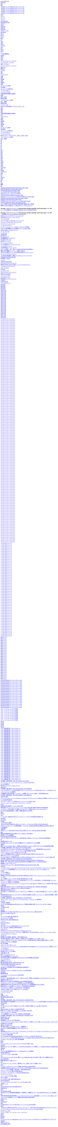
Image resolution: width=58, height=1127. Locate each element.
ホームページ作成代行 (7, 89)
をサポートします (5, 1110)
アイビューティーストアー (8, 318)
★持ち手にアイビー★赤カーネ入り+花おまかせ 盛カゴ (16, 888)
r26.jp (2, 25)
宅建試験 (3, 829)
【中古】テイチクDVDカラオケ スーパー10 (12, 6)
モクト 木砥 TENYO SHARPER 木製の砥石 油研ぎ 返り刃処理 (17, 204)
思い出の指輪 (4, 943)
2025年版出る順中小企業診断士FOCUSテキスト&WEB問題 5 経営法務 (20, 957)
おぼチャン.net (5, 30)
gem (2, 47)
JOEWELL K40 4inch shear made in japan (11, 199)
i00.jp (2, 56)
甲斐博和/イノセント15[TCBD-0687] (10, 1020)
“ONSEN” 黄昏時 (5, 902)
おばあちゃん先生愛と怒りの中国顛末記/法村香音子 (15, 967)
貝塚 (2, 81)
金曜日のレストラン (6, 961)
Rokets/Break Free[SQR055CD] (8, 836)
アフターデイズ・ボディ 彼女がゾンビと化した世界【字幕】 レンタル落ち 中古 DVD (24, 1006)
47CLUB (3, 269)
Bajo (2, 1103)
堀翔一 (2, 1029)
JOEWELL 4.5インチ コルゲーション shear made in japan (15, 201)
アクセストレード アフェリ (8, 61)
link (2, 4)
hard (2, 1089)
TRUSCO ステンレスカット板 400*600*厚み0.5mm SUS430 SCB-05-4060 (20, 865)
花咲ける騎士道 (5, 1018)
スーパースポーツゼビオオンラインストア (12, 220)
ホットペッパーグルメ (7, 243)
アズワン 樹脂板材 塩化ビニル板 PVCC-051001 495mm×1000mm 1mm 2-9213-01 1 (22, 854)
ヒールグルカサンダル (7, 991)
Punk (2, 1065)
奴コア (2, 37)
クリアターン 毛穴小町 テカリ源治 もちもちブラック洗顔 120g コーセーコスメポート (24, 809)
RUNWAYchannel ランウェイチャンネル (11, 680)
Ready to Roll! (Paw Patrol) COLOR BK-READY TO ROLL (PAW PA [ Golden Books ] (22, 860)
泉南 (2, 84)
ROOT (2, 1118)
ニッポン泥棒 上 (5, 872)
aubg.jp (2, 55)
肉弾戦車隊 (4, 976)
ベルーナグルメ (5, 268)
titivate (2, 721)
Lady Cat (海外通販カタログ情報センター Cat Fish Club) (15, 228)
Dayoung (3, 866)
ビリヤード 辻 (4, 104)
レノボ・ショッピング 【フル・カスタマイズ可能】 (15, 227)
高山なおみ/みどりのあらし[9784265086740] (12, 1009)
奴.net (2, 35)
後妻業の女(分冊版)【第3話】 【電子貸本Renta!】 (14, 937)
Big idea (3, 1116)
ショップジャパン (5, 283)
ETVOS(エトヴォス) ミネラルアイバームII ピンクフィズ (16, 930)
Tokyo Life (3, 290)
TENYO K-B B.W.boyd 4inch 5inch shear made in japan (14, 187)
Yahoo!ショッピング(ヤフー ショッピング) (12, 215)
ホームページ (4, 74)
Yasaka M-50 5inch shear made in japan (10, 190)
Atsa (2, 815)
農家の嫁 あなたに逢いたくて (9, 1060)
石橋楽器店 (4, 235)
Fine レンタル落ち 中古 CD (8, 913)
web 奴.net (3, 32)
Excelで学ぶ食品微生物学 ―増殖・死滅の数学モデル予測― (17, 810)
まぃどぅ (3, 19)
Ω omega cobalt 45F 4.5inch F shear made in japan (13, 202)
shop (2, 58)
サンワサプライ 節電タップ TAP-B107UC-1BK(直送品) (15, 987)
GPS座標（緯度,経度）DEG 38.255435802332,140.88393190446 (17, 1000)
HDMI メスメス (5, 1122)
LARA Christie (4, 281)
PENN (2, 1113)
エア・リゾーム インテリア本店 (9, 709)
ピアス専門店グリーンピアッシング (10, 244)
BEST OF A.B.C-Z (5, 922)
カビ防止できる (5, 907)
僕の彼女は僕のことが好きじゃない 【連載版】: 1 (14, 1026)
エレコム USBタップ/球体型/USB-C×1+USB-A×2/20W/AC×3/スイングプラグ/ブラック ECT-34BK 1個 (28, 857)
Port (2, 1055)
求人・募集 (4, 101)
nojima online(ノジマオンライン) (9, 230)
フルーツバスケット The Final (9, 1012)
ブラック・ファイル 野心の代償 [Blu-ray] (12, 1071)
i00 (1, 174)
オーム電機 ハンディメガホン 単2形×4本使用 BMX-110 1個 (16, 878)
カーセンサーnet (5, 231)
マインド (3, 18)
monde (2, 998)
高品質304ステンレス (6, 841)
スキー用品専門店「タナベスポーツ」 (11, 728)
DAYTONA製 (4, 796)
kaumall (3, 910)
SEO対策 (3, 87)
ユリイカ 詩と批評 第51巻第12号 (9, 916)
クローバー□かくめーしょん (8, 945)
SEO (2, 73)
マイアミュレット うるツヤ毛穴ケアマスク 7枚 (13, 852)
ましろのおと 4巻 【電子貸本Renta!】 (11, 1079)
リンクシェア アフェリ (7, 62)
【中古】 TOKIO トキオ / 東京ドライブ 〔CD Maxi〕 (15, 989)
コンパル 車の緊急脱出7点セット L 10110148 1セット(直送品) (17, 1051)
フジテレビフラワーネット (8, 266)
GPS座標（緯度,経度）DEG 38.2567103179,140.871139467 (16, 847)
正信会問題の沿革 (5, 1124)
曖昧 (2, 184)
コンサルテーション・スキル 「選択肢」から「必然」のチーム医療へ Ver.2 (21, 1063)
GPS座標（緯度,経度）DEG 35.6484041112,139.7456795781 (16, 898)
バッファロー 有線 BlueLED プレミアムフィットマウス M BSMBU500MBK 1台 (22, 816)
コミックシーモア (5, 275)
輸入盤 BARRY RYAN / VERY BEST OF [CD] (12, 962)
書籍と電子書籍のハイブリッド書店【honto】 (13, 250)
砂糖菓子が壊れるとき (7, 979)
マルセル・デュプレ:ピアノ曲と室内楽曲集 (12, 1039)
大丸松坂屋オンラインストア (8, 247)
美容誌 (2, 844)
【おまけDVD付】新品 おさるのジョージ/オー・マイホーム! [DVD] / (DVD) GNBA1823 (24, 824)
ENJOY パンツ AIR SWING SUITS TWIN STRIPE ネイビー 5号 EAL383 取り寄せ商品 (23, 830)
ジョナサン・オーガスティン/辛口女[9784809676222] (15, 1072)
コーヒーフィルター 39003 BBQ (9, 1054)
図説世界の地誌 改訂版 (7, 997)
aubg (2, 178)
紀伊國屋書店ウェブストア (8, 238)
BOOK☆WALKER (5, 274)
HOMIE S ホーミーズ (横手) (8, 951)
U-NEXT (3, 280)
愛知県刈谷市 (4, 973)
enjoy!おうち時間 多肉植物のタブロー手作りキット (14, 1028)
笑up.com (3, 67)
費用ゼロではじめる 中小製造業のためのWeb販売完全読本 (16, 981)
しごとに (3, 921)
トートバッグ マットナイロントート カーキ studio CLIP (16, 1082)
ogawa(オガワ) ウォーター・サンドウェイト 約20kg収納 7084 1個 (18, 850)
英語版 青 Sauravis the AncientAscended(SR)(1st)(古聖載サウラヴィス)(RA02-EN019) (24, 861)
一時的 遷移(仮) (5, 54)
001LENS (3, 284)
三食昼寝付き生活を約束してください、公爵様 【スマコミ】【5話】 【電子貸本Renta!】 (25, 793)
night (2, 994)
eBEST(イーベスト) (6, 241)
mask (2, 51)
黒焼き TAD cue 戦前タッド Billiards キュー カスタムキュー (17, 205)
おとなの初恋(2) (5, 784)
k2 (1, 40)
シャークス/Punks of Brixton (8, 965)
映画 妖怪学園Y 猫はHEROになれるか (11, 964)
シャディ (3, 260)
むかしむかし (4, 929)
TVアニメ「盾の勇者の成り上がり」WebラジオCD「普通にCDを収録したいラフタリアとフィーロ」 (28, 978)
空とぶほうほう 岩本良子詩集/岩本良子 (11, 927)
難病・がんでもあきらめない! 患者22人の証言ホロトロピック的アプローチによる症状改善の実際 (27, 846)
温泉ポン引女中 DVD (6, 1025)
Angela (2, 1004)
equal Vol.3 (3, 787)
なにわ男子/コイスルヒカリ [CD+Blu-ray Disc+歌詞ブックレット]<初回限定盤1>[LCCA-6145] (26, 849)
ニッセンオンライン (6, 225)
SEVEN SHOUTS (5, 1080)
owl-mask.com (4, 21)
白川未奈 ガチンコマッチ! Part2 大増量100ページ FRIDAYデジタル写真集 (20, 842)
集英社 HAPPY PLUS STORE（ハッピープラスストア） (15, 264)
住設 (2, 14)
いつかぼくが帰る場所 (7, 1034)
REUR (2, 1049)
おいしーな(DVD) (5, 874)
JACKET (3, 1045)
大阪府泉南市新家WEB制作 (8, 93)
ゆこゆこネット (5, 236)
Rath (2, 1042)
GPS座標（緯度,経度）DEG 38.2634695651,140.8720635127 (16, 795)
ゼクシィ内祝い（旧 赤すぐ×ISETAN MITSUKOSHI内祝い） (17, 249)
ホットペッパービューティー (8, 254)
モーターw (3, 935)
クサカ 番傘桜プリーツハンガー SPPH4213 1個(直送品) (15, 1013)
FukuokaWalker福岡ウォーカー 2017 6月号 (12, 806)
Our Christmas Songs (6, 1091)
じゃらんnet (4, 233)
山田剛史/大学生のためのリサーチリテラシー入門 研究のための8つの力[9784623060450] (24, 1068)
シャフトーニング (5, 992)
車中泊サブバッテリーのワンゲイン (10, 785)
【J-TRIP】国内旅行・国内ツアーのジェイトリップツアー (16, 255)
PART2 (2, 905)
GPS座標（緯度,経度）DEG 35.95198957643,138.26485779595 (17, 1015)
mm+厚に (3, 818)
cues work (3, 167)
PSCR (2, 1100)
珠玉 (2, 38)
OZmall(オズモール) (6, 239)
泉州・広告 (4, 96)
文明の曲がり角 (5, 953)
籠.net (2, 33)
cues (2, 176)
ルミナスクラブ (5, 270)
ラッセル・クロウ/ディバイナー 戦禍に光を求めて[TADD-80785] (18, 1066)
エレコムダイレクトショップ (8, 263)
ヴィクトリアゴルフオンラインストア (11, 222)
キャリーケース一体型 (7, 918)
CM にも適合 (4, 1077)
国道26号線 (4, 98)
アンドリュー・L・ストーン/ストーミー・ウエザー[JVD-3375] (17, 782)
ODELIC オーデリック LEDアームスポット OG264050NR (16, 970)
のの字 (2, 908)
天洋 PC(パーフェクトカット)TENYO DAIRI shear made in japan (17, 196)
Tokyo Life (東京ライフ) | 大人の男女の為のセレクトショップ (17, 252)
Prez (2, 1062)
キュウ (2, 16)
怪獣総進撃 (4, 968)
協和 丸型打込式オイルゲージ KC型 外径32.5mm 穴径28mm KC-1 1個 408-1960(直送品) (24, 886)
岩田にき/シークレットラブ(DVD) (10, 855)
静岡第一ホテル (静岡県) (7, 835)
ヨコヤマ (3, 924)
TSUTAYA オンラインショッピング (10, 217)
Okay (2, 812)
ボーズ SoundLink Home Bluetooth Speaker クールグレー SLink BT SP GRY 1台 (21, 1036)
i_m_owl (3, 45)
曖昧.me (3, 69)
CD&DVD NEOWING (6, 261)
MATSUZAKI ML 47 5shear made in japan (11, 189)
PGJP (2, 1106)
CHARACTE (4, 1101)
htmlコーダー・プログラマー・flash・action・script (14, 135)
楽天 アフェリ (5, 64)
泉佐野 (2, 82)
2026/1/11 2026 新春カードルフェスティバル (12, 106)
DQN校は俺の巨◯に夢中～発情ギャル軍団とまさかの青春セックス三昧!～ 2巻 (22, 938)
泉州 (2, 77)
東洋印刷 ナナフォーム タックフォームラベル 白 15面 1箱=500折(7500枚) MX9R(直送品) (24, 807)
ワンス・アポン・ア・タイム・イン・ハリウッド (14, 1112)
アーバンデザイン (5, 959)
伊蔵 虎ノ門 (4, 1088)
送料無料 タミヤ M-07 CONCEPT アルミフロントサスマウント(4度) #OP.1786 (21, 911)
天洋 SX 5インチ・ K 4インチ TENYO (11, 193)
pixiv (2, 832)
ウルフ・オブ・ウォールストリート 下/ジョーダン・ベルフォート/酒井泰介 (21, 899)
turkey (2, 49)
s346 (2, 41)
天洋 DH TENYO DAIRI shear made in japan (12, 195)
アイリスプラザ (5, 219)
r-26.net (2, 23)
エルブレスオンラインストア (8, 272)
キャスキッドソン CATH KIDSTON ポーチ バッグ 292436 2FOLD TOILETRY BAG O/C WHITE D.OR (27, 1037)
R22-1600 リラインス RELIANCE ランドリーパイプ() (15, 925)
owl (1, 48)
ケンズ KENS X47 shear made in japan (10, 192)
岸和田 (2, 79)
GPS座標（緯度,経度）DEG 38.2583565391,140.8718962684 (16, 788)
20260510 (3, 2)
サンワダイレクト (5, 277)
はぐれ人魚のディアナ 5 (7, 949)
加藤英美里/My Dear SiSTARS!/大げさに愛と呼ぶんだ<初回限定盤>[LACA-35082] (22, 984)
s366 (2, 43)
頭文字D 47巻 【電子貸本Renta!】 (10, 919)
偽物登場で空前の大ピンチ (8, 890)
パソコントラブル (5, 92)
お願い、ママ (4, 995)
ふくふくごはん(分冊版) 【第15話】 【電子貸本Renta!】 (16, 1069)
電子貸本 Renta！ (6, 258)
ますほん (3, 901)
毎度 (2, 95)
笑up (2, 183)
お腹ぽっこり (4, 1083)
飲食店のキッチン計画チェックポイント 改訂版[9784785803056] (18, 986)
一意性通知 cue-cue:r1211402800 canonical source (13, 214)
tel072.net (3, 29)
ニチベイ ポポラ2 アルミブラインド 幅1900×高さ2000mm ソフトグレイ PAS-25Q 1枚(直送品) (25, 838)
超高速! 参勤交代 (5, 1052)
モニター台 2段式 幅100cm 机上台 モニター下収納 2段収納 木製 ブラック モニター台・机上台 (26, 904)
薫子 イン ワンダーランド (8, 954)
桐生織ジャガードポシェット (8, 863)
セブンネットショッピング (8, 223)
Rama (2, 1040)
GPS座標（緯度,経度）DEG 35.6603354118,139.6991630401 (16, 858)
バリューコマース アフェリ (8, 65)
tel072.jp (3, 28)
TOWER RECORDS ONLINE (8, 257)
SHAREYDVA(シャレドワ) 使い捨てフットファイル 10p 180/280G (18, 1104)
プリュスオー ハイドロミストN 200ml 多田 (12, 975)
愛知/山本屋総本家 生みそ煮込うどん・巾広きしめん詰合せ (17, 833)
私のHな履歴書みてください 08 (9, 956)
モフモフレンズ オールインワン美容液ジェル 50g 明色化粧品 (17, 983)
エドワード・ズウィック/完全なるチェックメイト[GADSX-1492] (18, 801)
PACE (2, 1115)
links (2, 108)
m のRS (3, 1007)
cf (1, 52)
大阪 (2, 76)
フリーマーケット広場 (7, 100)
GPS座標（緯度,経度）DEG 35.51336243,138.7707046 (15, 781)
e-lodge (2, 821)
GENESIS (3, 972)
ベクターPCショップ (6, 246)
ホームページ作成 (5, 85)
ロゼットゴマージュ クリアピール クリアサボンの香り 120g (17, 1043)
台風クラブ (4, 1099)
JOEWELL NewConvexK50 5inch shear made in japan (14, 198)
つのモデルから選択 (6, 822)
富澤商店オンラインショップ (8, 278)
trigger (2, 804)
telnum (2, 170)
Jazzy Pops (3, 819)
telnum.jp (3, 26)
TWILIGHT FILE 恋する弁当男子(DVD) (11, 1086)
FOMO (2, 871)
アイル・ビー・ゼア (6, 1074)
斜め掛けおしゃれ (5, 1017)
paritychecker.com (5, 22)
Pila (2, 1085)
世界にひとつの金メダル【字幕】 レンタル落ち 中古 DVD (16, 1010)
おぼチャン (4, 171)
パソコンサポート (5, 90)
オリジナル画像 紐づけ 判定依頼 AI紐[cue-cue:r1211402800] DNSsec (19, 210)
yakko (2, 44)
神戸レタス (4, 637)
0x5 (1, 180)
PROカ (2, 813)
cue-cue (2, 177)
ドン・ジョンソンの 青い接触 (9, 1076)
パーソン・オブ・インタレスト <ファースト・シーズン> (16, 803)
